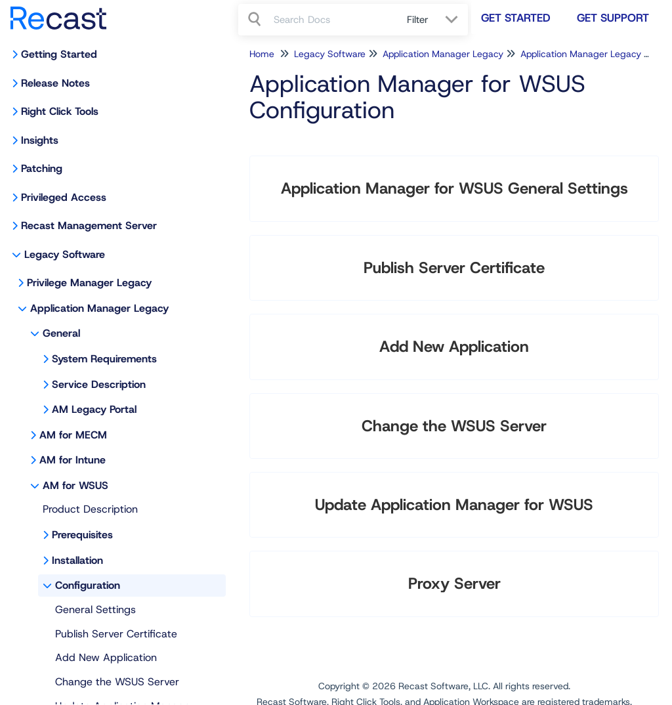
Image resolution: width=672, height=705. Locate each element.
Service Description (99, 384)
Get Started (516, 18)
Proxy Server (454, 583)
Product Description (90, 509)
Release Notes (55, 83)
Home (261, 54)
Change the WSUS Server (117, 682)
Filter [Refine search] (419, 19)
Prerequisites (82, 535)
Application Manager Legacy (99, 308)
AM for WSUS (75, 485)
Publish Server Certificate (116, 634)
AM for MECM (73, 435)
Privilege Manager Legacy (89, 282)
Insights (39, 140)
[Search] (256, 19)
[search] (333, 19)
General (61, 333)
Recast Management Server (89, 225)
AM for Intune (72, 460)
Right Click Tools (59, 111)
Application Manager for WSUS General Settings (454, 188)
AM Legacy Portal (94, 409)
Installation (77, 560)
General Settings (95, 609)
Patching (41, 168)
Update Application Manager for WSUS (454, 504)
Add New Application (106, 657)
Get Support (613, 18)
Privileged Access (63, 197)
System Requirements (104, 359)
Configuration (87, 585)
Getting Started (59, 54)
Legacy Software (64, 254)
